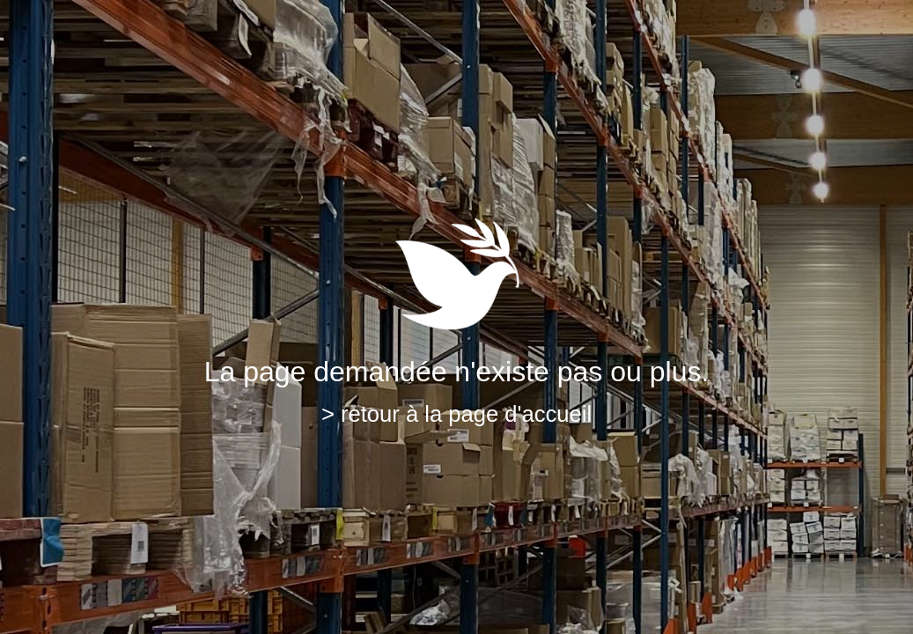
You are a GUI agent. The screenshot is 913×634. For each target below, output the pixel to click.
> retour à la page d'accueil (456, 414)
